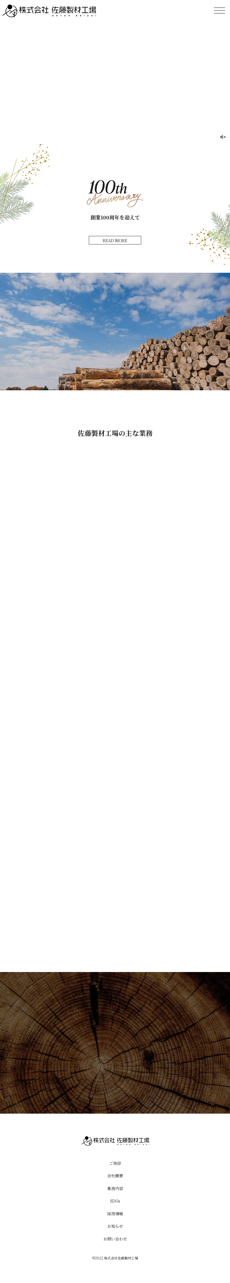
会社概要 (115, 1175)
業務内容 (115, 1188)
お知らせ (115, 1226)
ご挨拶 (115, 1163)
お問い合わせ (115, 1239)
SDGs (115, 1201)
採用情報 (115, 1213)
